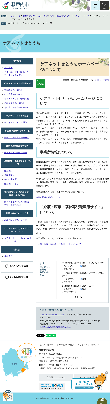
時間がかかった (70, 292)
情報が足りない (70, 269)
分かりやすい (69, 279)
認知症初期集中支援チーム (17, 131)
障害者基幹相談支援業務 (17, 146)
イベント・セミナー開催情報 (17, 83)
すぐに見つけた (70, 289)
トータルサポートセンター (52, 314)
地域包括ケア (63, 16)
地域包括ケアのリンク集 (17, 213)
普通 (84, 266)
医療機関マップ (11, 184)
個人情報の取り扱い (65, 345)
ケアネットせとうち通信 (17, 116)
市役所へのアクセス (56, 377)
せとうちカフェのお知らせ (16, 99)
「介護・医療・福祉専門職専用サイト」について (58, 244)
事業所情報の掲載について (48, 197)
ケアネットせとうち (80, 16)
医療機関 (8, 171)
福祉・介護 (43, 16)
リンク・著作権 (46, 345)
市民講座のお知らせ (13, 90)
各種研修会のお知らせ (14, 103)
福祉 (52, 16)
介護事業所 (9, 175)
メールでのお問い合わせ (90, 377)
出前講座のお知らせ (13, 94)
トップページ (14, 16)
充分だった (68, 266)
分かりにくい (69, 282)
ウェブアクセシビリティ (88, 345)
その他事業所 (10, 179)
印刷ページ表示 (102, 80)
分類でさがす (29, 16)
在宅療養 (17, 61)
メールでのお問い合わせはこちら (55, 327)
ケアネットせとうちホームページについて (27, 23)
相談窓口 (17, 250)
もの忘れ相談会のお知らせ (16, 107)
